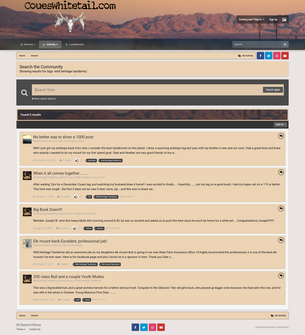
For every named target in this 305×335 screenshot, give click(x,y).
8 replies (65, 160)
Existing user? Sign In (251, 19)
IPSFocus (36, 324)
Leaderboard (76, 44)
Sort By (280, 125)
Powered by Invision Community (272, 327)
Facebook (260, 55)
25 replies (63, 196)
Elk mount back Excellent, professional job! (70, 241)
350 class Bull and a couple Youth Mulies (68, 276)
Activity (52, 44)
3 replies (63, 264)
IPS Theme (22, 324)
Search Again (273, 89)
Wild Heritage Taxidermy (88, 280)
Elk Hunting (76, 245)
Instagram (276, 55)
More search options (44, 98)
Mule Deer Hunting (85, 213)
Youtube (285, 55)
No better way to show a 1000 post (63, 137)
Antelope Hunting (75, 141)
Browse (29, 44)
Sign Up (273, 19)
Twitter (268, 55)
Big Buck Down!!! (47, 209)
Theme (20, 329)
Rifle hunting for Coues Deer (90, 177)
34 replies (62, 228)
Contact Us (34, 329)
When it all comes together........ (60, 173)
